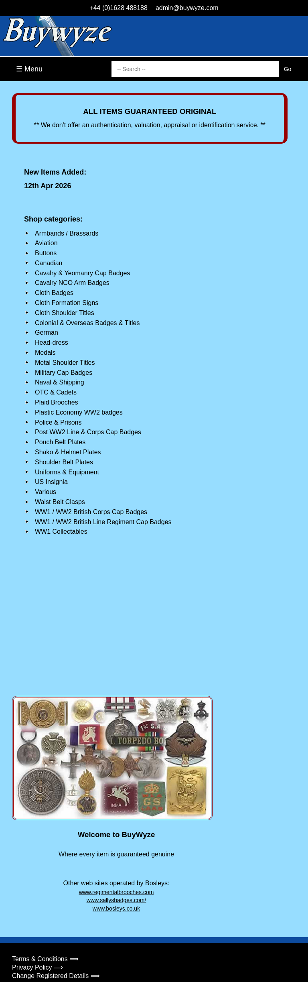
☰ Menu (29, 69)
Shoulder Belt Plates (64, 462)
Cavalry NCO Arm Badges (72, 282)
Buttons (46, 253)
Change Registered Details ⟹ (56, 975)
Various (45, 491)
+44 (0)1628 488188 (118, 7)
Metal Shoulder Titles (65, 362)
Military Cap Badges (63, 372)
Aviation (46, 243)
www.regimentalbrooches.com (116, 892)
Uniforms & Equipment (67, 472)
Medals (45, 352)
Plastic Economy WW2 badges (79, 412)
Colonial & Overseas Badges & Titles (87, 322)
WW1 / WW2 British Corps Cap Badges (91, 511)
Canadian (49, 263)
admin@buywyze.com (187, 7)
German (46, 332)
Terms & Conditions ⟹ (45, 959)
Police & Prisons (58, 422)
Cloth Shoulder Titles (64, 312)
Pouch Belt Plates (60, 442)
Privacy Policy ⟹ (37, 967)
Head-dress (51, 342)
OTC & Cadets (56, 392)
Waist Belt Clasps (60, 501)
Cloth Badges (54, 292)
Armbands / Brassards (66, 233)
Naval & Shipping (59, 382)
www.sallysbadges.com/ (116, 900)
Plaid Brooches (56, 402)
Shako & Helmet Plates (68, 452)
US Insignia (51, 481)
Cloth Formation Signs (66, 302)
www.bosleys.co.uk (116, 908)
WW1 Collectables (61, 531)
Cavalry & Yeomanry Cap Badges (82, 273)
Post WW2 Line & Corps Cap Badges (88, 432)
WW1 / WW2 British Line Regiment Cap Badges (103, 521)
